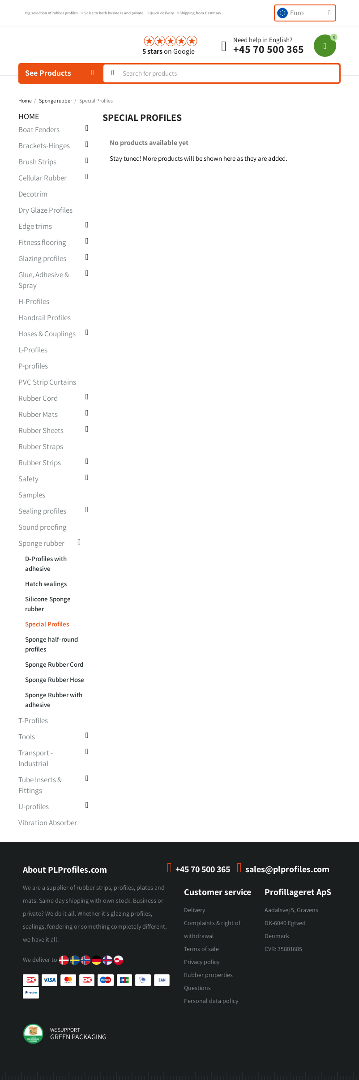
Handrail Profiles (44, 317)
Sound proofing (42, 527)
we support (65, 1029)
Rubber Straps (40, 446)
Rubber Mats (38, 414)
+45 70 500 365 (268, 49)
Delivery (194, 910)
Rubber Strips (39, 462)
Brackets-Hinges (44, 145)
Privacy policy (201, 962)
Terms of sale (201, 949)
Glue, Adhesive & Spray (43, 280)
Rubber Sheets (41, 430)
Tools (26, 736)
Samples (31, 495)
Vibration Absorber (47, 822)
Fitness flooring (42, 242)
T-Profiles (33, 720)
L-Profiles (32, 350)
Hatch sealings (46, 583)
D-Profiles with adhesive (46, 563)
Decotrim (32, 194)
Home (28, 116)
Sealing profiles (42, 511)
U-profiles (33, 806)
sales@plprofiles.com (287, 869)
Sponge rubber (41, 543)
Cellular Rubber (42, 178)
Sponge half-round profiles (51, 644)
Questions (197, 988)
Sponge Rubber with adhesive (53, 699)
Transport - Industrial (35, 758)
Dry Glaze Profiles (45, 210)
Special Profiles (47, 624)
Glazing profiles (42, 258)
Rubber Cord (38, 398)
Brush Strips (37, 162)
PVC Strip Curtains (47, 382)
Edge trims (35, 226)
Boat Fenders (39, 129)
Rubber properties (208, 975)
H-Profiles (33, 301)
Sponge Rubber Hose (54, 679)
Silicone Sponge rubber (48, 604)
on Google (168, 51)
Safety (28, 479)
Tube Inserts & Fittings (40, 785)
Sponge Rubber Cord (54, 664)
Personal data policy (211, 1001)
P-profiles (33, 366)
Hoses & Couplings (47, 334)
